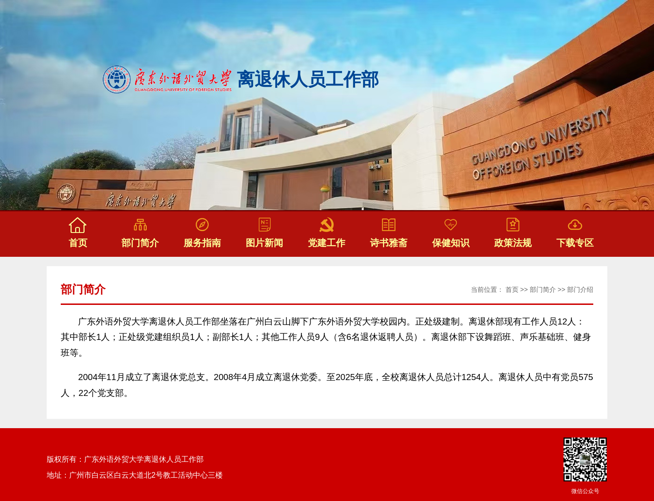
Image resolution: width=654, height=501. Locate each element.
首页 (512, 289)
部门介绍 (580, 289)
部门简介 (543, 289)
